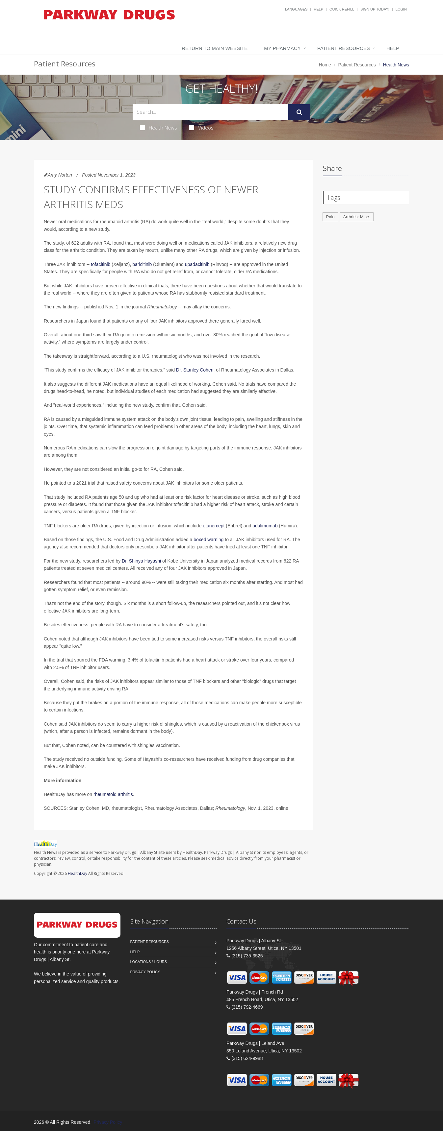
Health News (158, 127)
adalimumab (264, 525)
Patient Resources (343, 48)
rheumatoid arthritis (113, 794)
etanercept (213, 525)
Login (401, 9)
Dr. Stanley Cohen (195, 370)
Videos (201, 127)
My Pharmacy (282, 48)
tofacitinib (100, 264)
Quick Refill (341, 9)
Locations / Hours (148, 962)
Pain (330, 216)
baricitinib (142, 264)
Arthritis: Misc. (356, 216)
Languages (296, 9)
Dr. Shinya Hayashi (141, 561)
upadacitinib (197, 264)
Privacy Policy (145, 972)
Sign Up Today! (374, 9)
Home (325, 64)
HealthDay (77, 873)
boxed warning (208, 539)
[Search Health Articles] (210, 112)
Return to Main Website (215, 48)
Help (318, 9)
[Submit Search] (299, 112)
